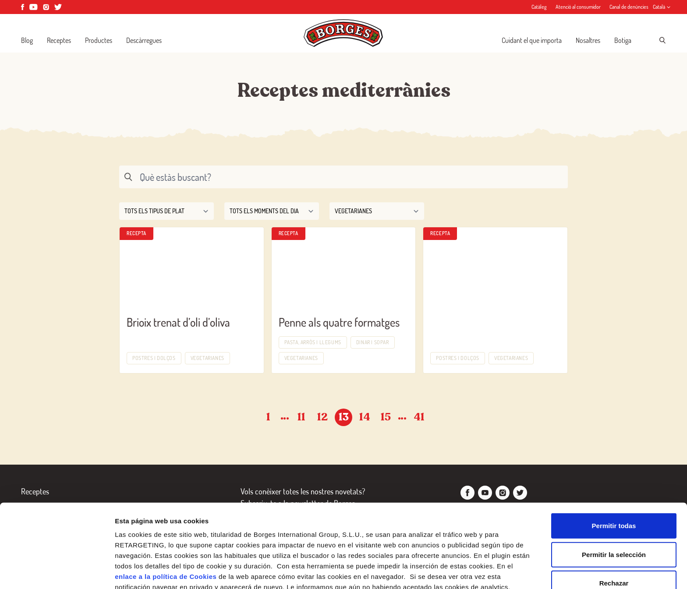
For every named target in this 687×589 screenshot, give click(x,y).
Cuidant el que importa (532, 40)
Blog (27, 40)
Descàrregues (144, 40)
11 (301, 417)
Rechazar (614, 529)
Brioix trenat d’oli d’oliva (178, 322)
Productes (98, 40)
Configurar (462, 571)
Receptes (59, 40)
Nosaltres (588, 40)
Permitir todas (614, 471)
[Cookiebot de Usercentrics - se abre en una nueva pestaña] (56, 571)
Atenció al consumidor (578, 7)
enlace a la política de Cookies (165, 522)
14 (364, 417)
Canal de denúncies (628, 7)
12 (322, 417)
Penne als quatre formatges (339, 322)
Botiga (622, 40)
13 (344, 417)
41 (419, 417)
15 (386, 417)
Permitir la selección (614, 500)
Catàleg (539, 7)
